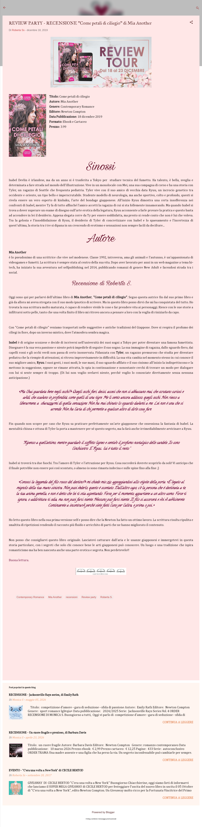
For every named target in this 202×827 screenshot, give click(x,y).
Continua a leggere (178, 722)
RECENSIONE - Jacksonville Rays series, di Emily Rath (43, 695)
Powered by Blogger (101, 812)
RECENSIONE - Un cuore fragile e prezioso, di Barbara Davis (47, 733)
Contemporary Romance (30, 597)
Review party (89, 597)
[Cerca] (197, 8)
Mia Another (55, 597)
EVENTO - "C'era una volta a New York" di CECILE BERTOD (46, 771)
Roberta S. (106, 597)
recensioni (71, 597)
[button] (191, 22)
